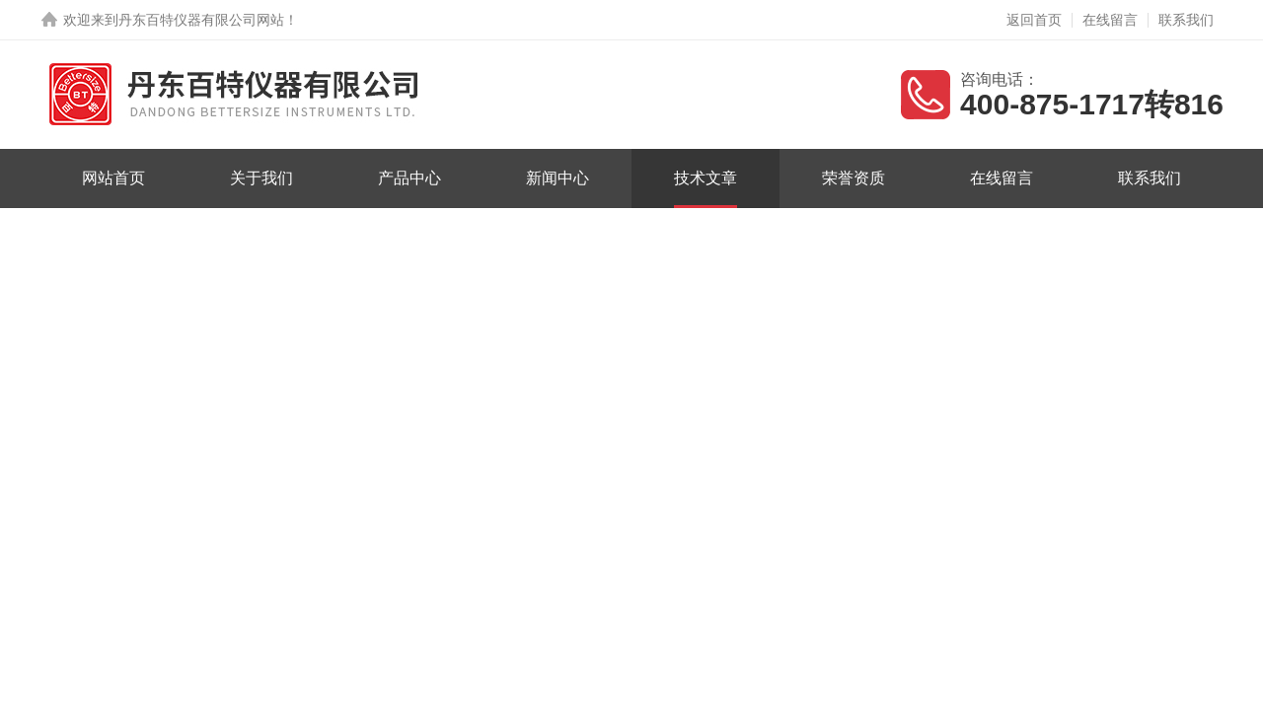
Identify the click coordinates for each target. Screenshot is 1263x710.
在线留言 (1110, 20)
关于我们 (261, 178)
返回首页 (1034, 20)
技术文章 (705, 178)
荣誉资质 (853, 178)
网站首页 (113, 178)
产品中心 (409, 178)
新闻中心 (557, 178)
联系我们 (1186, 20)
